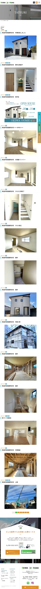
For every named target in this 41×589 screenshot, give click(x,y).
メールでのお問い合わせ (30, 587)
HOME (2, 569)
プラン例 (11, 570)
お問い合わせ (12, 581)
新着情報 (2, 27)
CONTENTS (12, 569)
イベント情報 (12, 580)
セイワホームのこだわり (4, 578)
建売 (1, 28)
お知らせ (11, 578)
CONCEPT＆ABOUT (4, 571)
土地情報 (2, 29)
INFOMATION (13, 577)
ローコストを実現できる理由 (4, 575)
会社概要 (3, 580)
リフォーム (12, 573)
